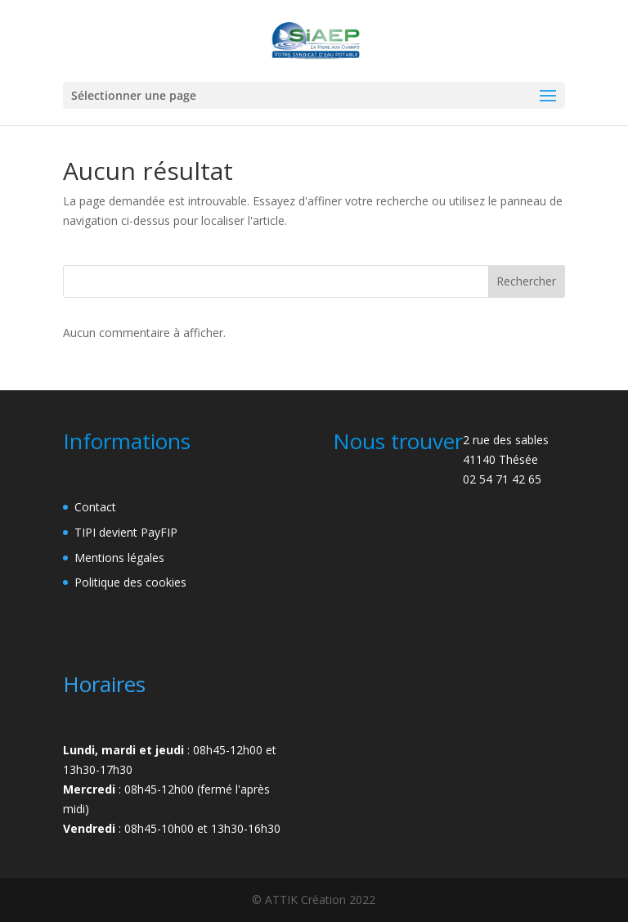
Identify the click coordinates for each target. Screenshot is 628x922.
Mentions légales (119, 557)
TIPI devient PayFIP (125, 532)
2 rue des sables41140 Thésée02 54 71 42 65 (506, 459)
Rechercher (526, 281)
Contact (95, 507)
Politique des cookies (130, 582)
